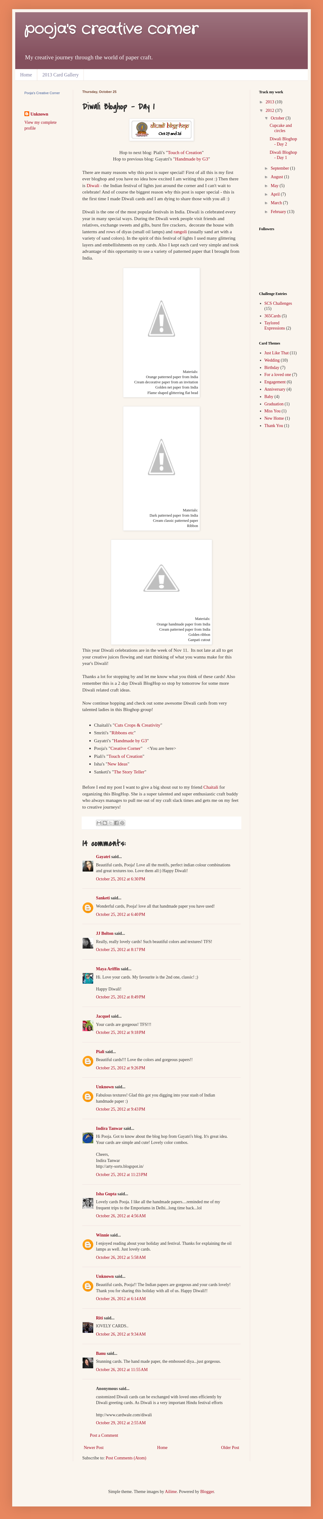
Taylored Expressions (274, 325)
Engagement (275, 382)
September (280, 168)
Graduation (274, 404)
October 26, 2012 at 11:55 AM (122, 1369)
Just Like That (276, 353)
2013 (270, 102)
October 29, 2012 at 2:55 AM (121, 1423)
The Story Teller (129, 771)
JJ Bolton (104, 933)
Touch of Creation (185, 152)
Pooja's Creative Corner (42, 93)
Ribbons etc (123, 732)
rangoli (180, 231)
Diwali (93, 185)
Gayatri (103, 856)
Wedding (272, 360)
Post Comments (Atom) (126, 1458)
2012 (270, 110)
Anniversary (275, 389)
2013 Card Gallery (60, 74)
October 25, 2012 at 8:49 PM (120, 997)
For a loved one (277, 374)
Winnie (102, 1235)
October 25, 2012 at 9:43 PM (120, 1109)
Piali (100, 1051)
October (278, 118)
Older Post (230, 1447)
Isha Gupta (106, 1194)
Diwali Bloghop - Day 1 (283, 155)
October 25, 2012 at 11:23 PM (121, 1174)
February (279, 211)
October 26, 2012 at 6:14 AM (121, 1298)
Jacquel (103, 1016)
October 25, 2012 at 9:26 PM (120, 1068)
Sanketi (103, 898)
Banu (101, 1353)
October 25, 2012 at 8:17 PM (120, 949)
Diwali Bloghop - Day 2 (283, 141)
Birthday (271, 367)
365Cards (272, 316)
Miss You (272, 411)
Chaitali (211, 787)
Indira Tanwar (109, 1128)
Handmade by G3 (191, 158)
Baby (269, 396)
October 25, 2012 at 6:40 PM (120, 914)
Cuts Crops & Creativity (137, 725)
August (277, 177)
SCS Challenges (278, 303)
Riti (99, 1318)
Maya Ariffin (108, 969)
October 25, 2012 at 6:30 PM (120, 879)
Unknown (105, 1087)
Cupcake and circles (281, 128)
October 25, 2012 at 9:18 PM (120, 1032)
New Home (274, 418)
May (275, 185)
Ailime (171, 1491)
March (277, 203)
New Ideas (117, 763)
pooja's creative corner (111, 29)
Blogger (207, 1491)
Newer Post (94, 1447)
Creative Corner (125, 748)
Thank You (273, 425)
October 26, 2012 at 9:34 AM (121, 1334)
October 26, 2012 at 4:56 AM (121, 1216)
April (276, 194)
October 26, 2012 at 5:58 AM (121, 1257)
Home (26, 74)
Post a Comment (104, 1435)
